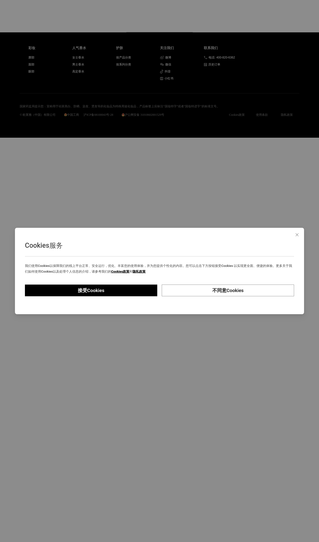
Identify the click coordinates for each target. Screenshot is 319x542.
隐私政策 (139, 271)
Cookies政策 (120, 271)
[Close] (297, 235)
